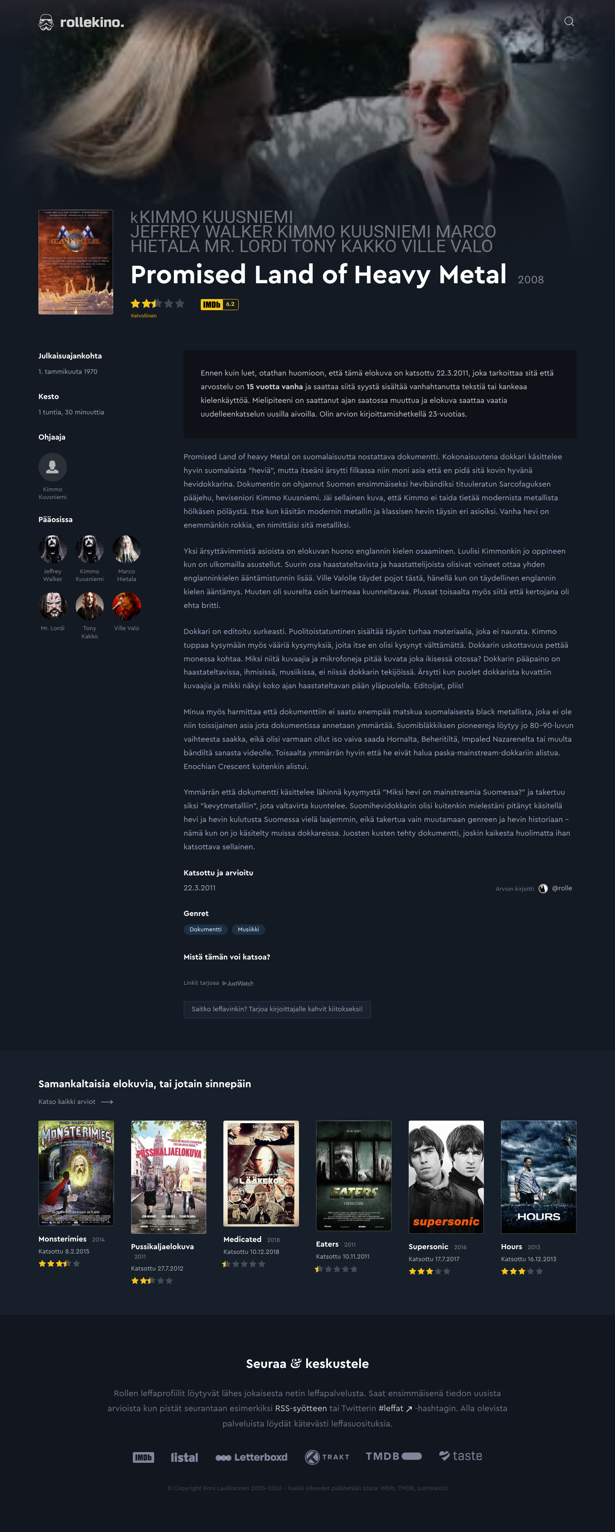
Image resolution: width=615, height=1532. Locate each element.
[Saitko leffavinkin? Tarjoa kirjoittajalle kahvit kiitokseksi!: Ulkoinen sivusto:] (277, 1009)
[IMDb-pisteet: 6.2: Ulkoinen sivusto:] (273, 304)
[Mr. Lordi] (52, 616)
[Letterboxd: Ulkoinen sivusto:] (251, 1457)
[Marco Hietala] (126, 559)
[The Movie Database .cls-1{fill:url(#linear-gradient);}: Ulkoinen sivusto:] (393, 1457)
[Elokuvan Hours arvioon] (539, 1198)
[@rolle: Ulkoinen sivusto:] (555, 888)
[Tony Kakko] (90, 616)
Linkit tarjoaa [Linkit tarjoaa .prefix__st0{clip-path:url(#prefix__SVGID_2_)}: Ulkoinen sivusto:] (218, 983)
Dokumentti (206, 930)
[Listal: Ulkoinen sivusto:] (182, 1457)
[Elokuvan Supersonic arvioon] (446, 1198)
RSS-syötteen (301, 1408)
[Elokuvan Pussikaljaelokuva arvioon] (169, 1203)
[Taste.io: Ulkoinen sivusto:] (460, 1457)
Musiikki (248, 930)
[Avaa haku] (569, 17)
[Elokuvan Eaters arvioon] (354, 1197)
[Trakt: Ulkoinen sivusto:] (329, 1456)
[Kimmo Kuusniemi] (52, 477)
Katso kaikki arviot (75, 1101)
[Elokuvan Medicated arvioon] (261, 1195)
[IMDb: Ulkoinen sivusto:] (143, 1457)
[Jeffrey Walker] (52, 559)
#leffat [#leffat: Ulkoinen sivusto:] (391, 1408)
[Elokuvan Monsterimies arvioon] (76, 1195)
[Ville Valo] (126, 616)
